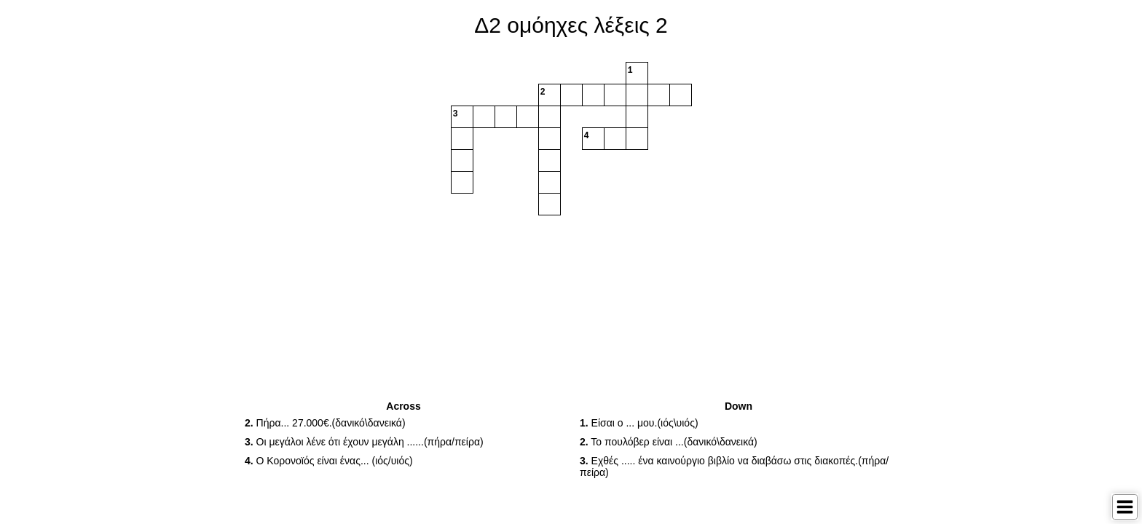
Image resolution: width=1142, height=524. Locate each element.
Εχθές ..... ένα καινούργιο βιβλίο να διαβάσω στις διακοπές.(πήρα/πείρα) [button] (734, 467)
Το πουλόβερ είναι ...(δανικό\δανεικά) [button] (668, 442)
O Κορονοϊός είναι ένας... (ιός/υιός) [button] (329, 461)
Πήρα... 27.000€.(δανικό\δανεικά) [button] (325, 423)
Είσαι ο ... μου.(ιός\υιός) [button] (639, 423)
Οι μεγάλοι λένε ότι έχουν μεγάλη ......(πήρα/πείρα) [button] (364, 442)
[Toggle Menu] (1125, 507)
